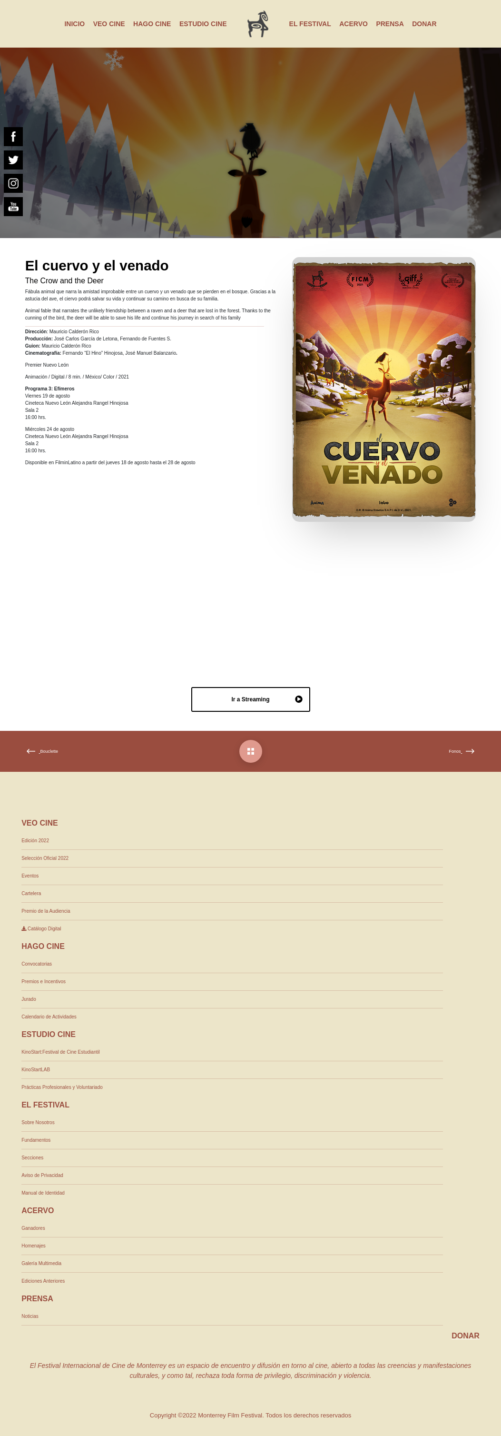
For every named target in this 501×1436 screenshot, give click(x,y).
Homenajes (33, 1245)
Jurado (28, 999)
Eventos (30, 875)
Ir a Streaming (266, 700)
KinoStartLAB (35, 1069)
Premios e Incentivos (43, 981)
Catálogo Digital (41, 928)
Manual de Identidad (43, 1193)
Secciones (32, 1157)
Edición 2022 (35, 840)
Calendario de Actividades (49, 1016)
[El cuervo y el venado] (250, 751)
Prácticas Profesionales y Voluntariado (62, 1087)
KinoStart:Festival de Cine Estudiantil (60, 1052)
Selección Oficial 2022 (45, 858)
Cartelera (31, 893)
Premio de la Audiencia (45, 911)
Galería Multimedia (41, 1263)
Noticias (30, 1316)
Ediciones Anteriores (43, 1281)
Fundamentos (35, 1140)
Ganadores (33, 1228)
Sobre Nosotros (37, 1122)
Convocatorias (36, 964)
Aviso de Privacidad (42, 1175)
